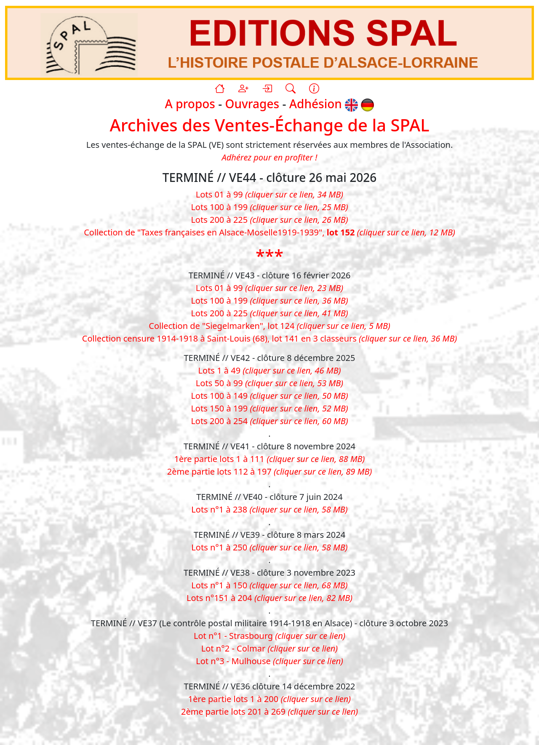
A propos (190, 104)
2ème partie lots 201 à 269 (269, 711)
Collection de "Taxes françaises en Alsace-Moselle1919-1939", (269, 232)
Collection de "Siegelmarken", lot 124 (269, 325)
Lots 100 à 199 (269, 207)
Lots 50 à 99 (269, 383)
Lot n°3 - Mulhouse (269, 661)
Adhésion (315, 104)
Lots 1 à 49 (269, 370)
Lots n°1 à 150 (269, 585)
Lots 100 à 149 (269, 395)
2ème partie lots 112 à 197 (269, 471)
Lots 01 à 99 (269, 194)
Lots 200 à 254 (269, 421)
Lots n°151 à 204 (269, 597)
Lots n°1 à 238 (269, 509)
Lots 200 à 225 (269, 219)
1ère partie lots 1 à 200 (269, 699)
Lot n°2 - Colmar (269, 648)
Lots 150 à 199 (269, 408)
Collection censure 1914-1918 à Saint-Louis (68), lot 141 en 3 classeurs (269, 338)
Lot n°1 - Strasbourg (269, 635)
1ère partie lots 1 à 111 (269, 459)
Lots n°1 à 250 (269, 547)
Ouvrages (252, 104)
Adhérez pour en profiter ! (269, 157)
